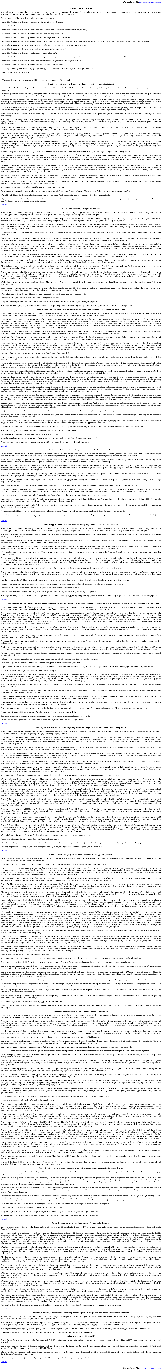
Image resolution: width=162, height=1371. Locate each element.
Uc (4, 1219)
